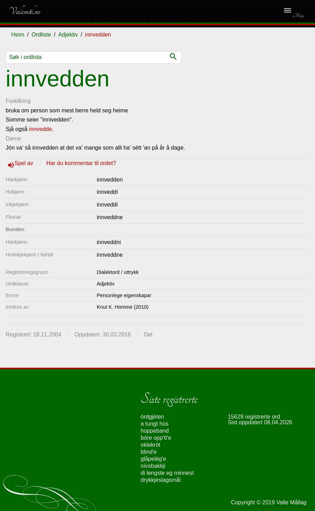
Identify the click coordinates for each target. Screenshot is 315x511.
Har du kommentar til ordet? (81, 163)
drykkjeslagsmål (161, 480)
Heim (17, 35)
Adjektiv (68, 35)
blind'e (149, 452)
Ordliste (41, 35)
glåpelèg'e (153, 459)
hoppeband (155, 431)
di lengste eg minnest (167, 473)
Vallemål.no (24, 11)
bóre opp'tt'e (156, 438)
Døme (13, 139)
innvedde (40, 129)
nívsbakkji (153, 466)
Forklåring (18, 101)
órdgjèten (152, 417)
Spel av (24, 163)
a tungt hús (154, 424)
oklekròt (150, 445)
